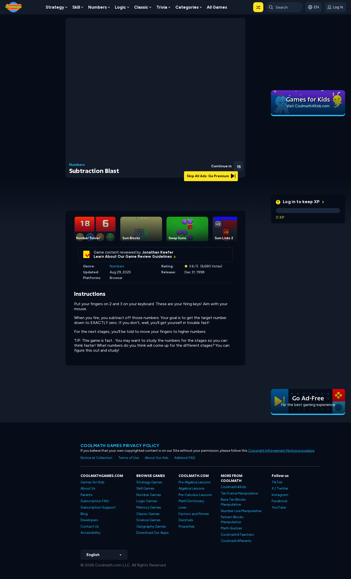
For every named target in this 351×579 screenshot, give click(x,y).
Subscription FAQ (95, 501)
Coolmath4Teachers (237, 535)
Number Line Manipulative (241, 511)
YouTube (279, 507)
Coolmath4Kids (233, 487)
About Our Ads (156, 458)
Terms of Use (128, 458)
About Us (88, 488)
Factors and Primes (194, 514)
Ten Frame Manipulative (239, 493)
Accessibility (90, 533)
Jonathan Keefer (157, 252)
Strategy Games (149, 482)
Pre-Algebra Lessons (195, 482)
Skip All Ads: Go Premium (211, 176)
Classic (141, 7)
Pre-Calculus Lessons (195, 495)
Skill (76, 7)
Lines (182, 507)
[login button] (335, 7)
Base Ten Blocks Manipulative (233, 502)
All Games (217, 7)
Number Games (148, 495)
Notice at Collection (96, 458)
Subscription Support (98, 507)
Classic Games (148, 514)
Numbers (97, 7)
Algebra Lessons (192, 488)
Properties (187, 526)
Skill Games (145, 488)
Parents (86, 495)
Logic (120, 7)
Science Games (148, 520)
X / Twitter (280, 488)
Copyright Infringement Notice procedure (281, 451)
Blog (84, 514)
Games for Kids (92, 482)
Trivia (161, 7)
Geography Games (151, 526)
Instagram (280, 495)
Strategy (55, 7)
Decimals (186, 520)
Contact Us (90, 526)
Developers (89, 520)
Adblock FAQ (184, 458)
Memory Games (148, 507)
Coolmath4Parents (236, 541)
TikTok (277, 482)
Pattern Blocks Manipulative (232, 519)
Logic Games (146, 501)
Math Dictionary (191, 501)
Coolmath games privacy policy (120, 445)
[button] (258, 7)
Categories (187, 7)
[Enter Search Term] (284, 7)
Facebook (280, 501)
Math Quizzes (231, 528)
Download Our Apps (152, 533)
